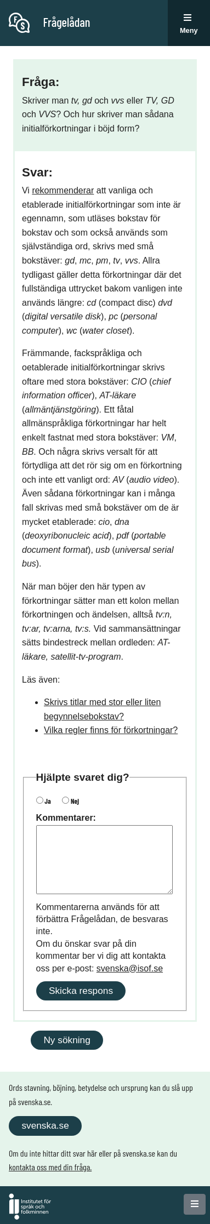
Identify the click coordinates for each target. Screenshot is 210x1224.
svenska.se (45, 1125)
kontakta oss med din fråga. (50, 1167)
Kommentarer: (66, 817)
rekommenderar (63, 190)
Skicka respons (81, 990)
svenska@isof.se (130, 968)
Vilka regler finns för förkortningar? (111, 730)
